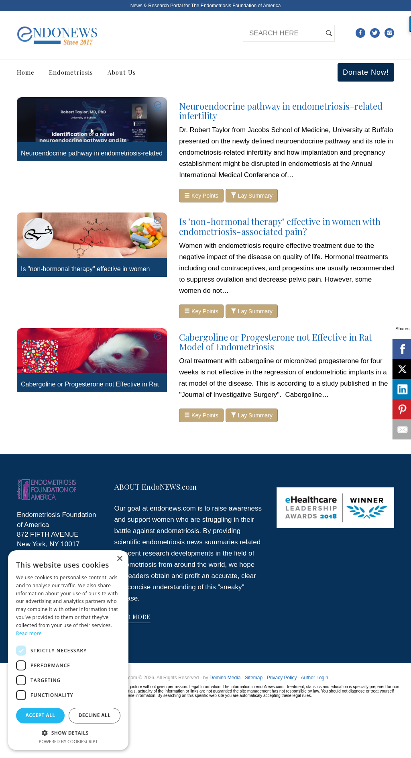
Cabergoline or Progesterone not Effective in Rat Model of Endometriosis (275, 342)
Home (26, 72)
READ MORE (132, 617)
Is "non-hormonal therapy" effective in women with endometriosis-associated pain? (279, 226)
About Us (122, 72)
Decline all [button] (95, 715)
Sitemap (253, 677)
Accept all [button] (40, 715)
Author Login (314, 677)
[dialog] (68, 650)
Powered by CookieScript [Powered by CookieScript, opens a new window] (68, 741)
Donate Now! (366, 72)
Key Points (201, 195)
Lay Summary (252, 195)
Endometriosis (71, 72)
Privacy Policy (282, 677)
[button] (68, 732)
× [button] (119, 559)
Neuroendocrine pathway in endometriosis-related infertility (281, 111)
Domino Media (225, 677)
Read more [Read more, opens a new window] (29, 633)
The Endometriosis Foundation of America (236, 5)
